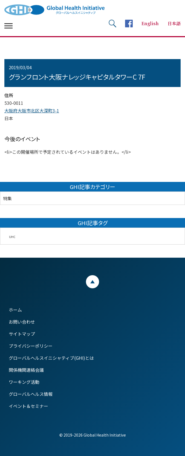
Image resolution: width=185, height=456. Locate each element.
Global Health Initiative (59, 9)
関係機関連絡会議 (26, 370)
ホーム (15, 309)
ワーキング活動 (24, 382)
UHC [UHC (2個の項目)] (12, 237)
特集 (7, 198)
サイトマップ (22, 333)
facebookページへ (129, 23)
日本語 (174, 23)
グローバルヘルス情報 (31, 394)
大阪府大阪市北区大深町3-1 (31, 110)
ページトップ (92, 281)
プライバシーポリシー (31, 345)
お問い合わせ (22, 321)
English (150, 23)
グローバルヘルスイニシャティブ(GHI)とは (51, 358)
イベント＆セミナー (28, 406)
